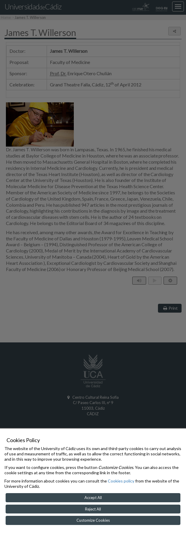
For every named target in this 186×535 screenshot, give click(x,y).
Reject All (93, 509)
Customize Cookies (93, 520)
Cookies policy (121, 480)
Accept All (93, 497)
